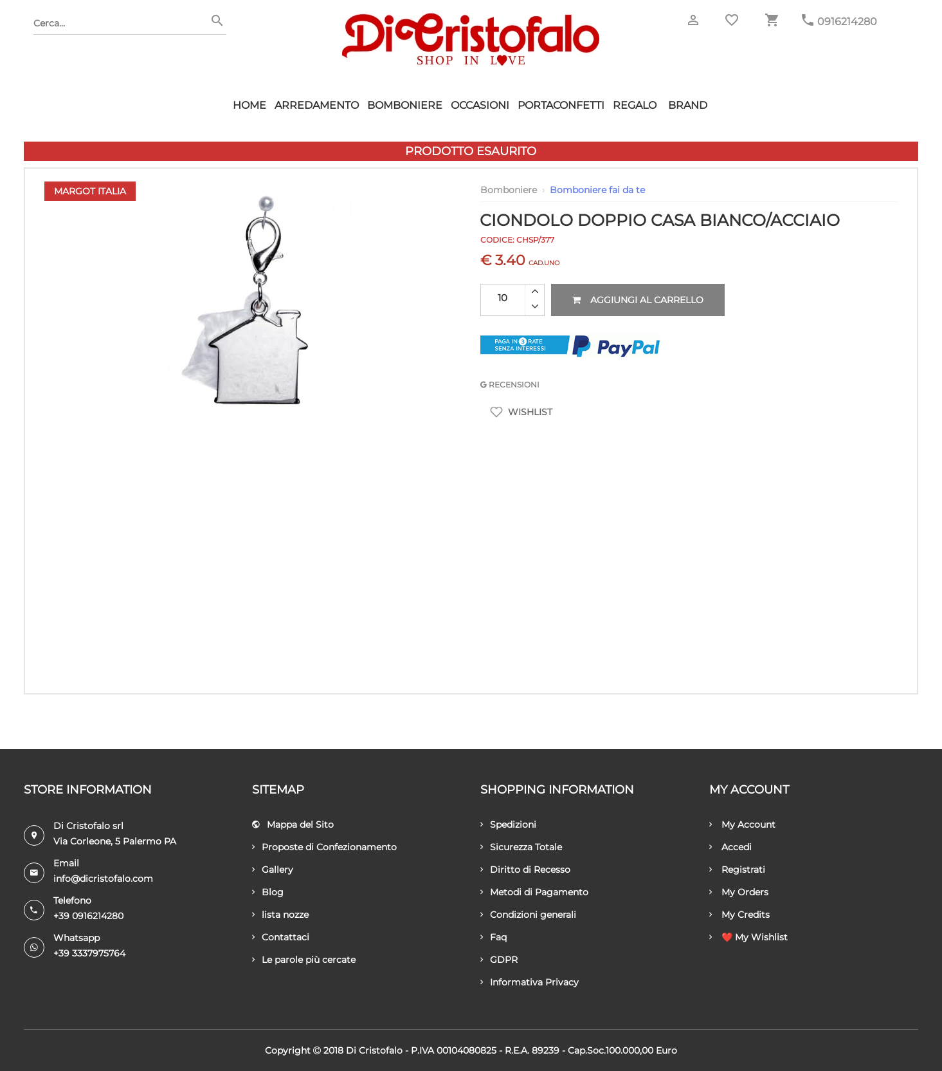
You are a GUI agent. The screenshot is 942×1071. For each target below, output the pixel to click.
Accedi (730, 847)
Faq (493, 937)
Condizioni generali (528, 914)
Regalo (635, 105)
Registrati (737, 869)
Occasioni (480, 105)
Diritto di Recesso (525, 869)
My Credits (739, 914)
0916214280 (847, 21)
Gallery (272, 869)
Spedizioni (508, 824)
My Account (742, 824)
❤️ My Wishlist (748, 937)
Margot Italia (90, 191)
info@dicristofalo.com (103, 878)
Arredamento (317, 105)
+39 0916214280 (88, 916)
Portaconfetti (561, 105)
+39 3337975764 (89, 953)
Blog (268, 892)
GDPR (499, 959)
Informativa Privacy (529, 982)
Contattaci (280, 937)
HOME (249, 105)
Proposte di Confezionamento (324, 847)
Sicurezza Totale (521, 847)
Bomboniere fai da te (597, 190)
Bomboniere (404, 105)
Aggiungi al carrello (637, 300)
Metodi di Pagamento (534, 892)
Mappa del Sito (293, 824)
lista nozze (280, 914)
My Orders (738, 892)
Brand (687, 105)
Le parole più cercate (304, 959)
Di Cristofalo (374, 1050)
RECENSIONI (509, 384)
